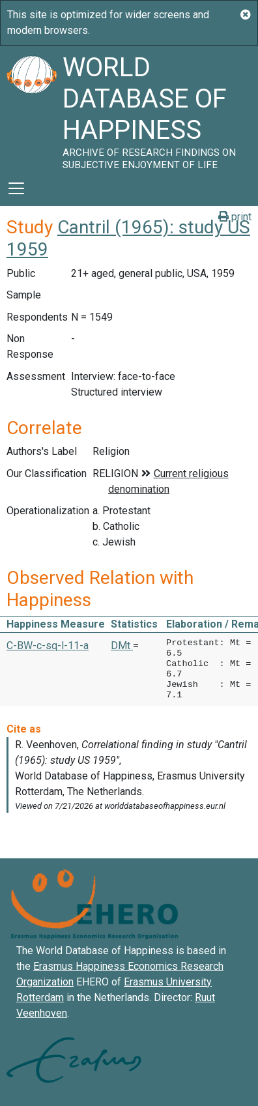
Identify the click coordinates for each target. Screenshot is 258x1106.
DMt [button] (122, 645)
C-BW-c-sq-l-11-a (48, 645)
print (234, 217)
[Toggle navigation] (16, 188)
